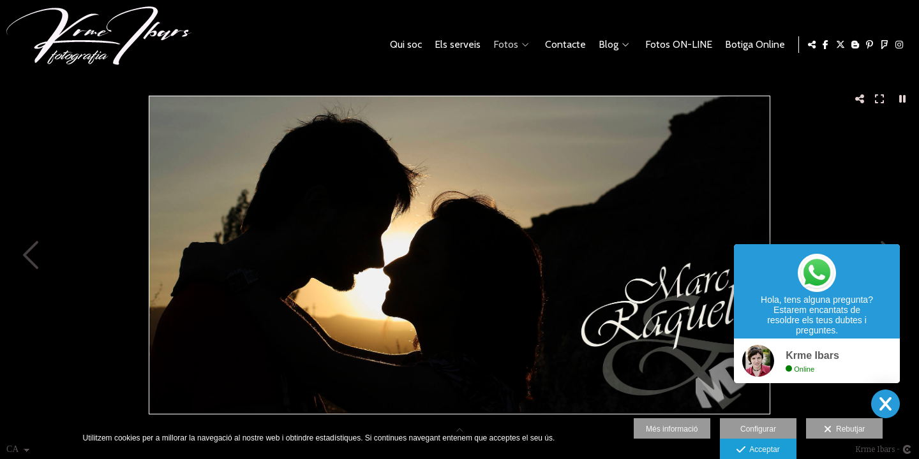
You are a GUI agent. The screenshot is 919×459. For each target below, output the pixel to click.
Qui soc (403, 44)
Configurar (758, 429)
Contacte (562, 44)
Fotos (503, 44)
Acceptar (757, 450)
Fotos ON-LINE (676, 44)
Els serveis (455, 44)
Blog (606, 44)
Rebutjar (844, 430)
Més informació (672, 429)
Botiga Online (752, 44)
